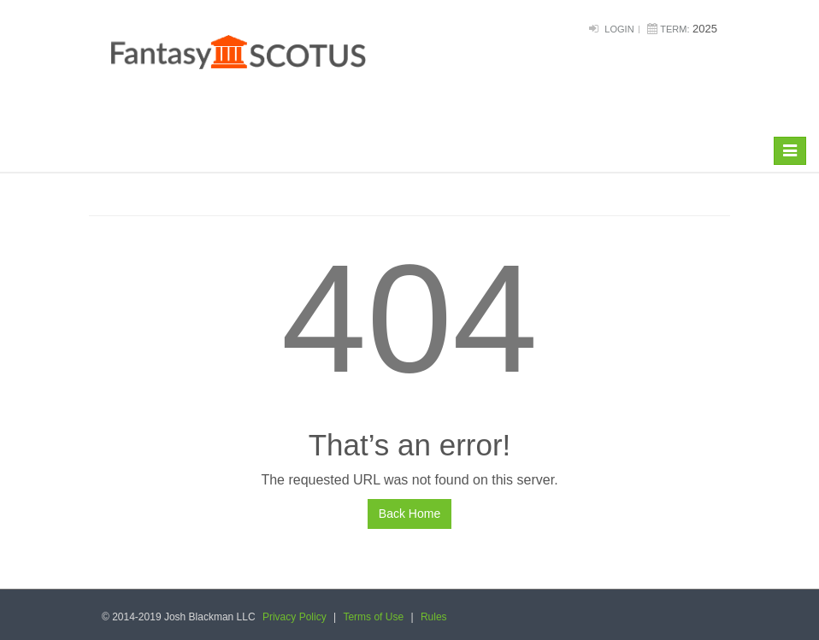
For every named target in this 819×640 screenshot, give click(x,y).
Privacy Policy (294, 617)
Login (618, 29)
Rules (434, 617)
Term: (674, 29)
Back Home (409, 513)
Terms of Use (373, 617)
